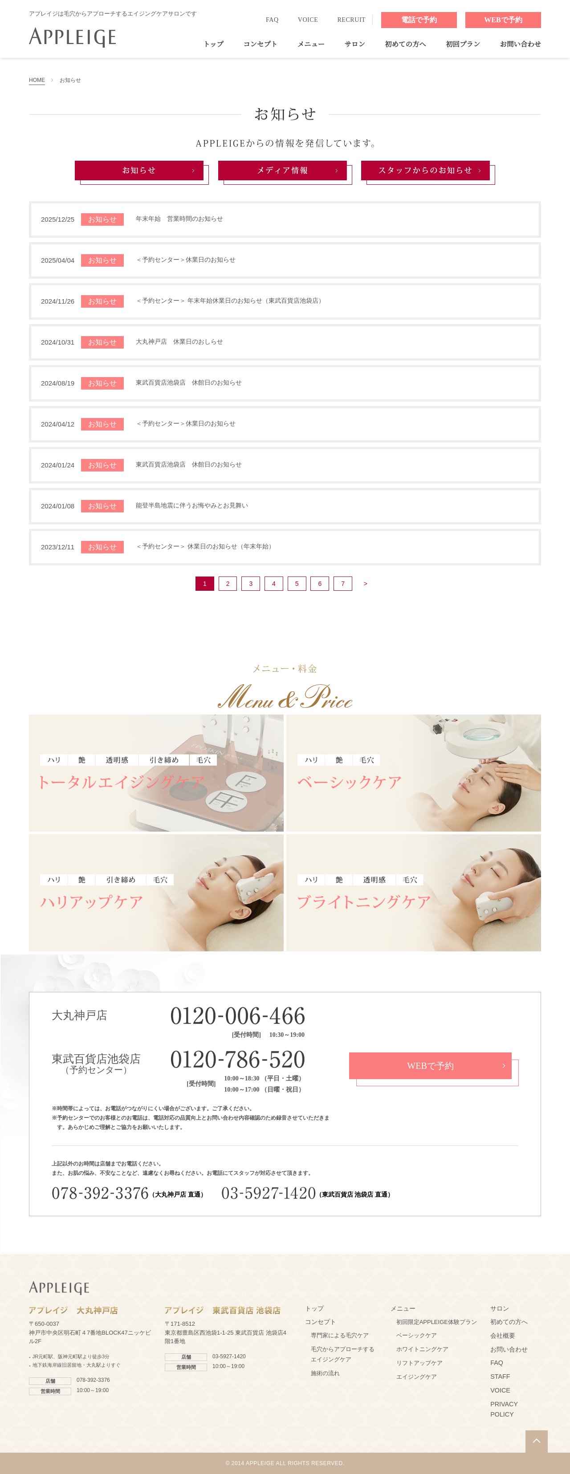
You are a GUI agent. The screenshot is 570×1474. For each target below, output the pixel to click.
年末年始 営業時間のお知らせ (179, 218)
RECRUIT (351, 19)
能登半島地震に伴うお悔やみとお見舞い (192, 505)
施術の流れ (325, 1373)
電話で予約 (419, 20)
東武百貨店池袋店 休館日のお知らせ (189, 382)
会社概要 (502, 1335)
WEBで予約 (503, 20)
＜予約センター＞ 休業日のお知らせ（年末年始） (205, 546)
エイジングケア (416, 1376)
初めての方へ (405, 44)
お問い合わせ (520, 44)
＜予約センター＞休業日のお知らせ (186, 259)
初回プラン (463, 44)
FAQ (272, 19)
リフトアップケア (419, 1363)
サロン (355, 44)
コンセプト (260, 44)
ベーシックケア (416, 1335)
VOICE (308, 19)
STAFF (500, 1376)
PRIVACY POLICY (503, 1409)
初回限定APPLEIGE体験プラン (436, 1322)
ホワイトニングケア (422, 1349)
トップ (213, 44)
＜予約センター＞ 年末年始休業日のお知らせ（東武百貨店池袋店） (230, 300)
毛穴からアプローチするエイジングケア (343, 1354)
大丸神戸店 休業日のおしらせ (179, 341)
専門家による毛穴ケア (340, 1335)
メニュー (311, 44)
